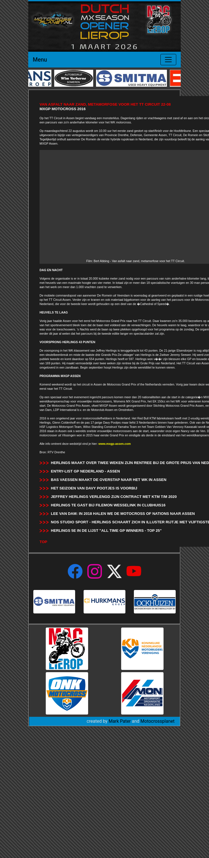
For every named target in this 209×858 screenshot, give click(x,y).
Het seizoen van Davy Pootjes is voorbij (94, 488)
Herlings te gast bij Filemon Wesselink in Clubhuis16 (108, 505)
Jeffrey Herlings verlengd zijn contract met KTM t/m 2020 (114, 497)
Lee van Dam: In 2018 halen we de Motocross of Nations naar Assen (123, 513)
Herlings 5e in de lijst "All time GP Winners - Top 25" (106, 530)
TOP (43, 542)
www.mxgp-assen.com (115, 443)
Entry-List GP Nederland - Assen (85, 471)
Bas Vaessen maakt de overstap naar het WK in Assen (108, 480)
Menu (40, 59)
